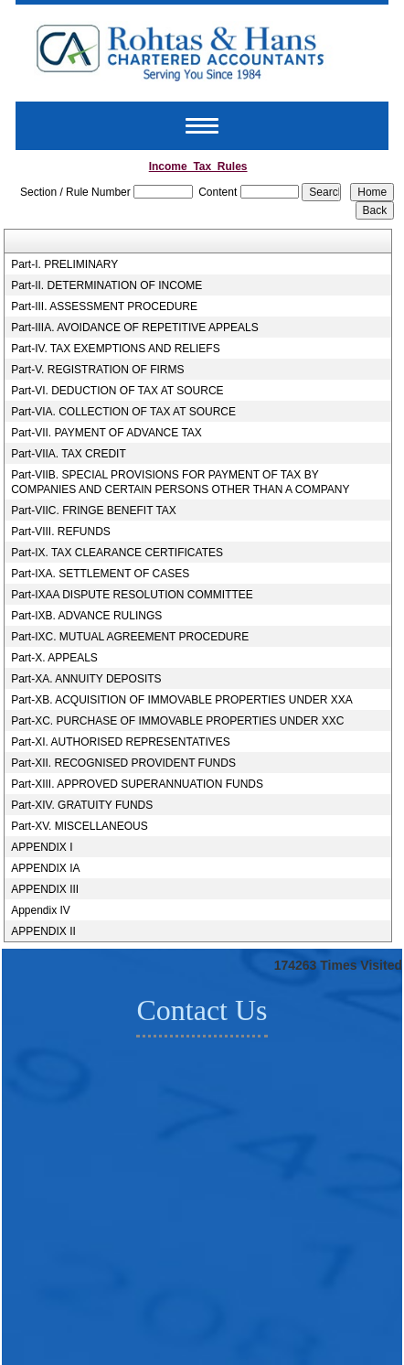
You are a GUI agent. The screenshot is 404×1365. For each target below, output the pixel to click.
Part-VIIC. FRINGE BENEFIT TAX (93, 510)
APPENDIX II (43, 931)
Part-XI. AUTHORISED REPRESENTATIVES (120, 742)
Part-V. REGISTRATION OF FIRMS (97, 369)
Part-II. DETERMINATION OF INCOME (106, 285)
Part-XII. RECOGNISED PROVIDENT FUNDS (123, 763)
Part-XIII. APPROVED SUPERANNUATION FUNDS (137, 784)
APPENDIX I (41, 847)
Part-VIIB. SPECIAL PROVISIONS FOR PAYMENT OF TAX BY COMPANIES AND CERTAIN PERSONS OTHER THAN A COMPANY (180, 482)
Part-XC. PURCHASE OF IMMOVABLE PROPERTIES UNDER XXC (177, 721)
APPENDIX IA (45, 868)
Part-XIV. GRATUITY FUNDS (82, 805)
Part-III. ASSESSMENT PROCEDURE (104, 306)
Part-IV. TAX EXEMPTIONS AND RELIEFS (115, 348)
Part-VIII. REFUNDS (61, 531)
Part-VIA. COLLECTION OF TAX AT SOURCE (123, 411)
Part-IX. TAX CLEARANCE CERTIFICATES (117, 552)
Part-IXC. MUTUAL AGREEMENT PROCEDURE (130, 636)
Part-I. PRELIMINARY (64, 264)
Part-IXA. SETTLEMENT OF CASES (100, 573)
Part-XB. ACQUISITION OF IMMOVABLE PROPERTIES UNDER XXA (182, 699)
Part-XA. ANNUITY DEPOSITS (86, 678)
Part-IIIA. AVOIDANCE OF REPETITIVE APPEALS (135, 327)
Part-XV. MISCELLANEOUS (79, 826)
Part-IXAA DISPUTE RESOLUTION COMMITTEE (132, 594)
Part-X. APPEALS (54, 657)
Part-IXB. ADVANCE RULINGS (86, 615)
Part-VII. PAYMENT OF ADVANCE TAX (106, 432)
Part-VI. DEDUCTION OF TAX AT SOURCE (117, 390)
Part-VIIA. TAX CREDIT (68, 453)
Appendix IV (40, 910)
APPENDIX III (45, 889)
